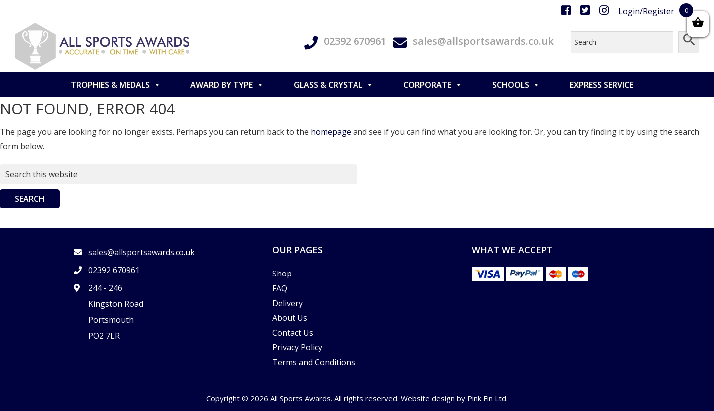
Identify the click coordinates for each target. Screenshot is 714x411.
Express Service (601, 84)
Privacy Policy (297, 347)
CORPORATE (432, 84)
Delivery (287, 303)
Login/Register (646, 11)
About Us (289, 317)
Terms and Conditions (313, 362)
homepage (331, 131)
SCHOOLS (516, 84)
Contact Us (292, 332)
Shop (282, 273)
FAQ (279, 288)
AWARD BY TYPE (227, 84)
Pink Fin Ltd (486, 398)
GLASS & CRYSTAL (333, 84)
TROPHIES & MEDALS (116, 84)
